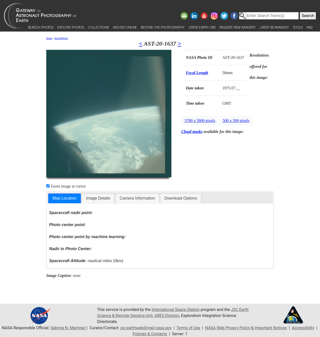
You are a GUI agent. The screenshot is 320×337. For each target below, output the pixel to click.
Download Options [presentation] (180, 198)
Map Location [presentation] (65, 198)
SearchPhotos (61, 38)
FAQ (309, 27)
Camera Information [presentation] (137, 198)
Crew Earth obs (202, 27)
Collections (98, 27)
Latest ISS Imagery (274, 27)
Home (49, 38)
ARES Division (166, 315)
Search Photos (40, 27)
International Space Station (176, 309)
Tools (297, 27)
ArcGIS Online (125, 27)
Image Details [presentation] (98, 198)
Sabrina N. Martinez (68, 327)
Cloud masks (192, 131)
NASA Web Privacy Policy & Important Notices (246, 327)
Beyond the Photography (163, 27)
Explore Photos (70, 27)
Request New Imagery (237, 27)
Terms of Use (188, 327)
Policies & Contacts (150, 333)
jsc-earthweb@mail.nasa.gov (146, 327)
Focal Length (197, 73)
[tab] (64, 198)
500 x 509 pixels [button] (236, 120)
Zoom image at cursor (66, 186)
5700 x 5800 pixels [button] (200, 120)
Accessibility (303, 327)
